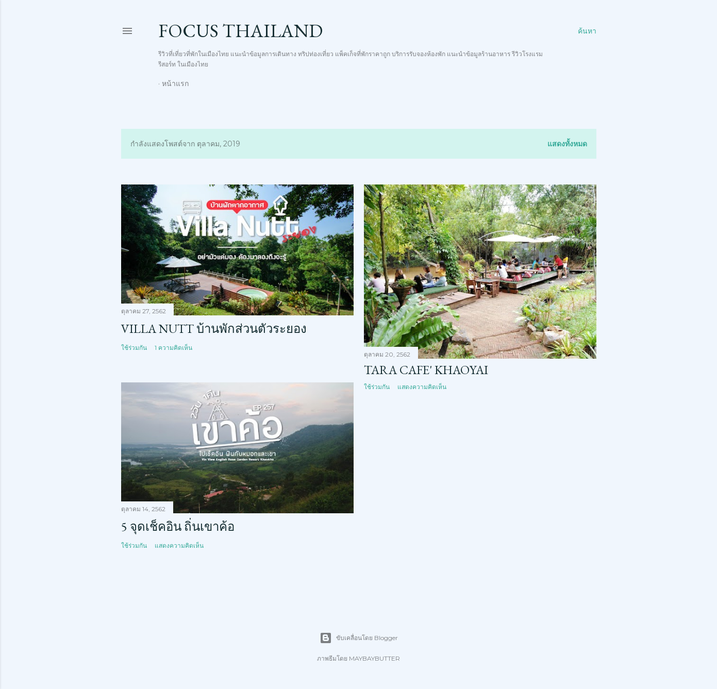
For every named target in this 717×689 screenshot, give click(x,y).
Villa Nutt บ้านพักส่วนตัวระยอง (214, 329)
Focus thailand (240, 31)
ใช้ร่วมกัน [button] (134, 347)
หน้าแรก (175, 83)
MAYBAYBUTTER (374, 658)
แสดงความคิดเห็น (421, 387)
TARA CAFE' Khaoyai (426, 370)
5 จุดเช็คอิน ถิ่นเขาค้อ (178, 526)
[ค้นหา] (587, 31)
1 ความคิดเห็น (173, 347)
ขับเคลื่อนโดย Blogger (359, 638)
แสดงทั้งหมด (567, 143)
